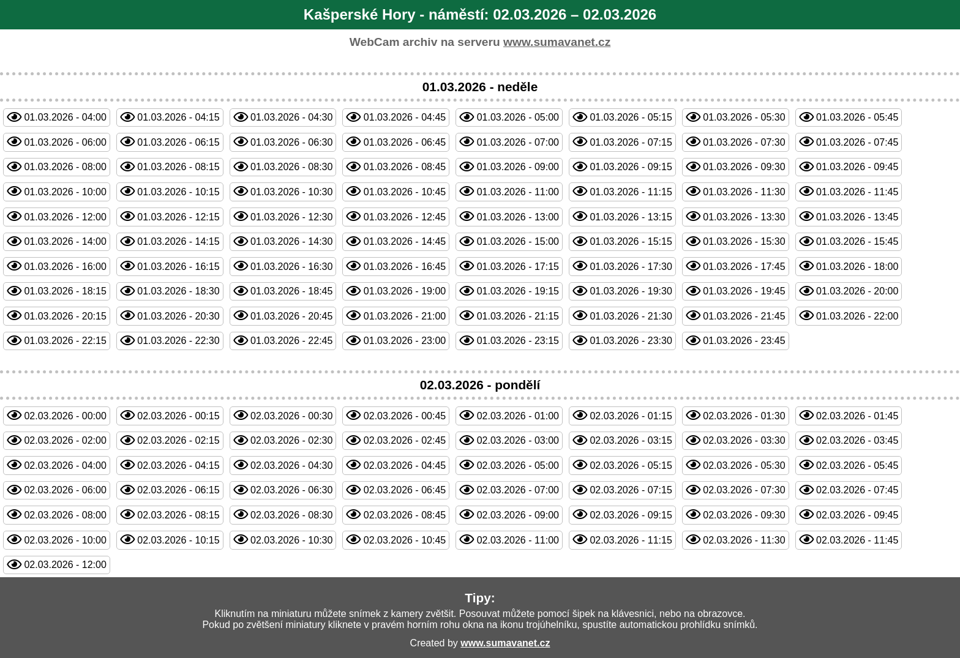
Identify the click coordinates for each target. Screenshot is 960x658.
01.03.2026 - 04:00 (65, 117)
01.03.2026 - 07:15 (631, 142)
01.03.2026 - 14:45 (405, 241)
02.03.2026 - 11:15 (631, 540)
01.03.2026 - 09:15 (631, 167)
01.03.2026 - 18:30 (178, 291)
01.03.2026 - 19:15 (518, 291)
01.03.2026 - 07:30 (744, 142)
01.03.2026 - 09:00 (518, 167)
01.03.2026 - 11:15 (631, 192)
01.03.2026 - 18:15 (65, 291)
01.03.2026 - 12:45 (405, 217)
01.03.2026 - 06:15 (178, 142)
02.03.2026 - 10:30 (291, 540)
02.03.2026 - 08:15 (178, 515)
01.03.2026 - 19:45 (744, 291)
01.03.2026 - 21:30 (631, 316)
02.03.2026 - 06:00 (65, 490)
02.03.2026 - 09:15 (631, 515)
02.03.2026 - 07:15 (631, 490)
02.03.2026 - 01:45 (857, 416)
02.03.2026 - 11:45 (857, 540)
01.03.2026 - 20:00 (857, 291)
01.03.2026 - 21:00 (405, 316)
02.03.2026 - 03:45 (857, 440)
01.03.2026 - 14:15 (178, 241)
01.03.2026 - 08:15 (178, 167)
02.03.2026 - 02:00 (65, 440)
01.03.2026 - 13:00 (518, 217)
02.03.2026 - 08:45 (405, 515)
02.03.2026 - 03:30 (744, 440)
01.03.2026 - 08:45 (405, 167)
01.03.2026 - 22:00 (857, 316)
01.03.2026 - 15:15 (631, 241)
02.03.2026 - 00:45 (405, 416)
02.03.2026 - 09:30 (744, 515)
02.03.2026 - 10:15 (178, 540)
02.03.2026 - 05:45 (857, 465)
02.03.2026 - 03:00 (518, 440)
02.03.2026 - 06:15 (178, 490)
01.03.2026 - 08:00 (65, 167)
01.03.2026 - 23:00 (405, 340)
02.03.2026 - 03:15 (631, 440)
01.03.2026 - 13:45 (857, 217)
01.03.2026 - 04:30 (291, 117)
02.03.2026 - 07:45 (857, 490)
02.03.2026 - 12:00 (65, 564)
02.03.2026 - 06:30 (291, 490)
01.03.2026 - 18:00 (857, 266)
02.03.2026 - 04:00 (65, 465)
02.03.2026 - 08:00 (65, 515)
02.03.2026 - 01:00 (518, 416)
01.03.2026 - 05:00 (518, 117)
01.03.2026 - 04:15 (178, 117)
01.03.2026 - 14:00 (65, 241)
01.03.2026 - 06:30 (291, 142)
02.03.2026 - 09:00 (518, 515)
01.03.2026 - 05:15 (631, 117)
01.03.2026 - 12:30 (291, 217)
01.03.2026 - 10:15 (178, 192)
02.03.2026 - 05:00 (518, 465)
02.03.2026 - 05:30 (744, 465)
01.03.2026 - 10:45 (405, 192)
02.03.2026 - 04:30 (291, 465)
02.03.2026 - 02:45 (405, 440)
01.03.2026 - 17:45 (744, 266)
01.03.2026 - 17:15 (518, 266)
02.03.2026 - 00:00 (65, 416)
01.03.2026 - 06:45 (405, 142)
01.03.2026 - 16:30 (291, 266)
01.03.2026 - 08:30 (291, 167)
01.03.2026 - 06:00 (65, 142)
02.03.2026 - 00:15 (178, 416)
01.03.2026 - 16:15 (178, 266)
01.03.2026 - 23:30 (631, 340)
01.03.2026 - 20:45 (291, 316)
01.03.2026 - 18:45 (291, 291)
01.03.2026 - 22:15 (65, 340)
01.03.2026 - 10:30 (291, 192)
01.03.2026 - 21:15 (518, 316)
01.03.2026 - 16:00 (65, 266)
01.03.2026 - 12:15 (178, 217)
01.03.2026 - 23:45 (744, 340)
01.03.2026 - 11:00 (518, 192)
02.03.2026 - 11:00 (518, 540)
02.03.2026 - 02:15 (178, 440)
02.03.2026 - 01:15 (631, 416)
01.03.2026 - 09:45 (857, 167)
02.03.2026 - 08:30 (291, 515)
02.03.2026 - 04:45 (405, 465)
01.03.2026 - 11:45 (857, 192)
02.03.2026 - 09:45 (857, 515)
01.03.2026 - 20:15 (65, 316)
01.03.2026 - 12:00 (65, 217)
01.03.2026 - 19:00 (405, 291)
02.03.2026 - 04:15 (178, 465)
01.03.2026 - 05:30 (744, 117)
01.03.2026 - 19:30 (631, 291)
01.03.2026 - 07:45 (857, 142)
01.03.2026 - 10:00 (65, 192)
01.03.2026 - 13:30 (744, 217)
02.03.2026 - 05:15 (631, 465)
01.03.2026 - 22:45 (291, 340)
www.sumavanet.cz (556, 42)
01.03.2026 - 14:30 (291, 241)
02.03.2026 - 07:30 (744, 490)
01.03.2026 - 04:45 (405, 117)
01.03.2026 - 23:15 (518, 340)
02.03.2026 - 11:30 (744, 540)
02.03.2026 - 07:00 (518, 490)
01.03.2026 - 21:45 (744, 316)
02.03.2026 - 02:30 (291, 440)
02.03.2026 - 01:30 (744, 416)
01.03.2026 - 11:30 (744, 192)
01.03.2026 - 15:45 (857, 241)
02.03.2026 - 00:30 (291, 416)
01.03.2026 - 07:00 (518, 142)
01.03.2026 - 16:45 (405, 266)
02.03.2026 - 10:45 (405, 540)
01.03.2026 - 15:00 (518, 241)
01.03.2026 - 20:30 (178, 316)
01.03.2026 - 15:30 (744, 241)
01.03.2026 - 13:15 (631, 217)
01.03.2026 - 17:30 (631, 266)
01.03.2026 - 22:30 (178, 340)
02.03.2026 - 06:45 (405, 490)
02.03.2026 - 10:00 (65, 540)
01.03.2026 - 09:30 (744, 167)
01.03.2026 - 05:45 (857, 117)
